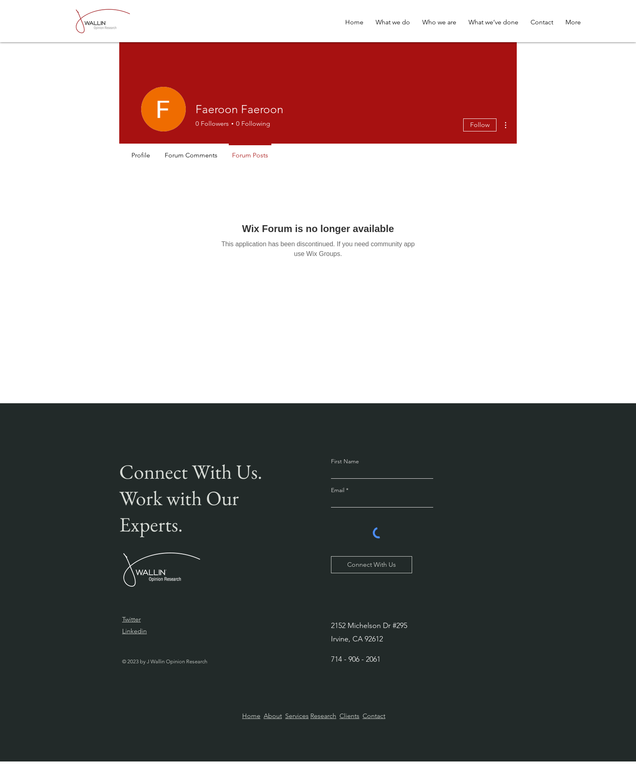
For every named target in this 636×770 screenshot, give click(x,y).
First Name (345, 461)
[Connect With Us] (371, 564)
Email (338, 490)
